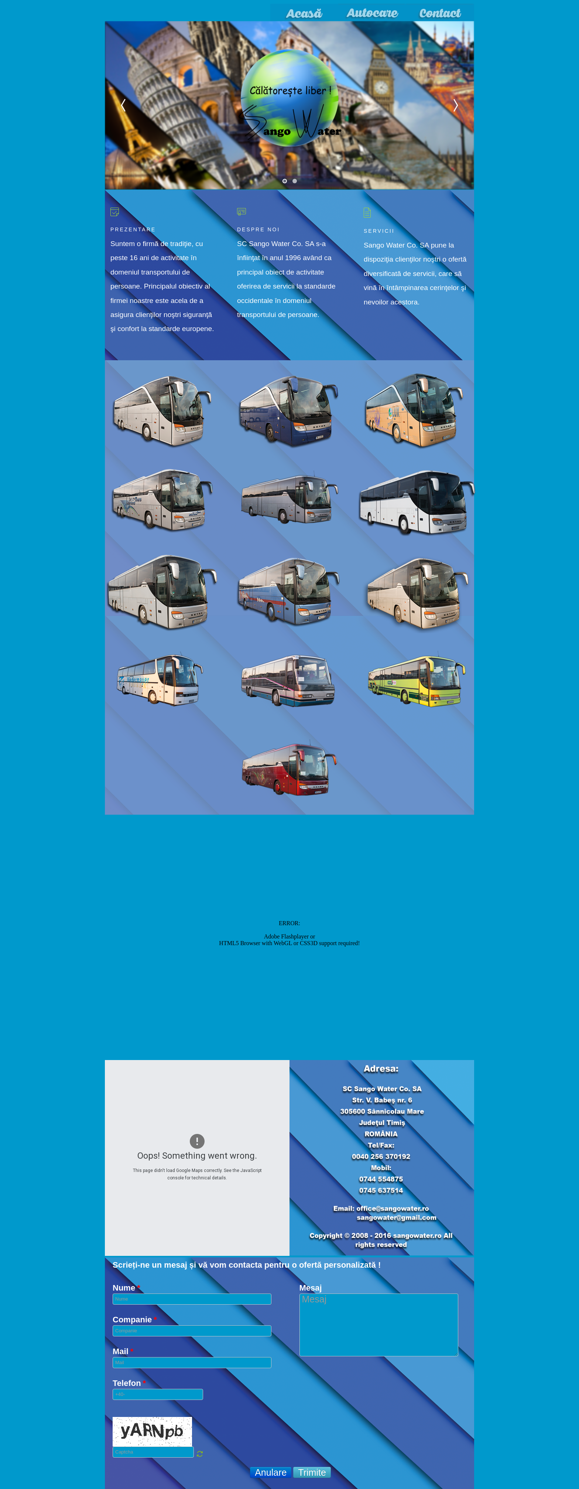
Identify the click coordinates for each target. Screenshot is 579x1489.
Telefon (129, 1383)
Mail (123, 1351)
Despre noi (258, 229)
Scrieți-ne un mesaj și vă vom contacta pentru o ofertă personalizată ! (247, 1265)
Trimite (312, 1472)
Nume (126, 1288)
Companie (135, 1319)
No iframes (289, 937)
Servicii (379, 231)
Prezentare (133, 229)
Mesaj (310, 1288)
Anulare (271, 1472)
